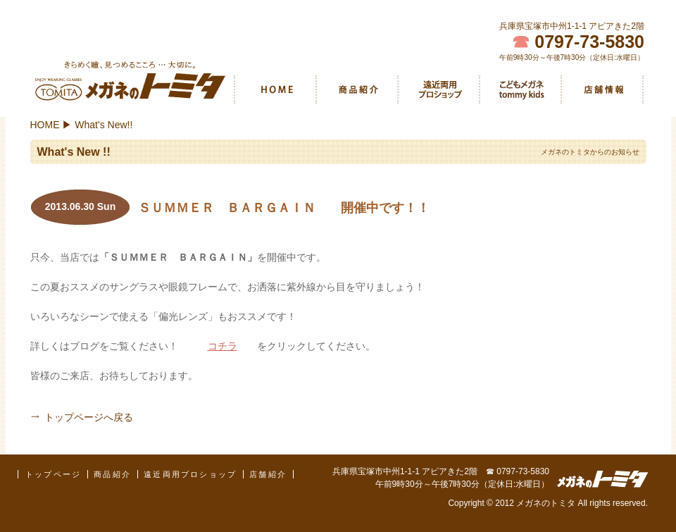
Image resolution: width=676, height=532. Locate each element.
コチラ (222, 346)
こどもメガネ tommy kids (520, 89)
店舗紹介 (602, 89)
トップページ (53, 474)
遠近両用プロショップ (438, 89)
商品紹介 (357, 89)
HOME (275, 89)
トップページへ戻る (88, 417)
